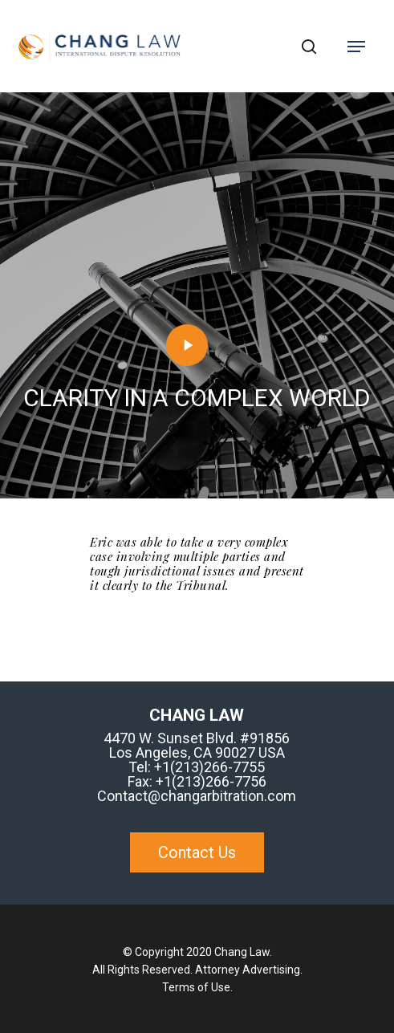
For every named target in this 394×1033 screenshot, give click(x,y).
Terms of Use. (197, 987)
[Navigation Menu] (356, 47)
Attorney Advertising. (249, 969)
